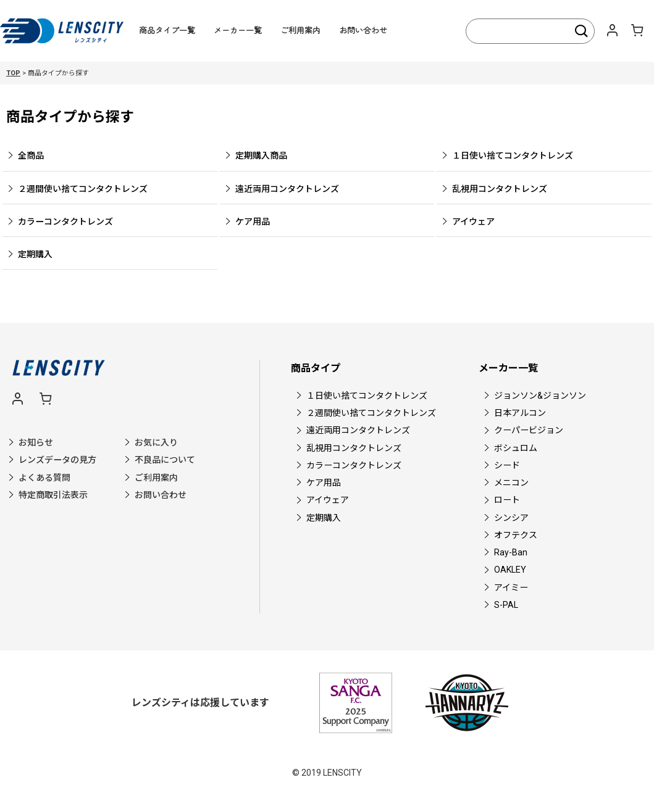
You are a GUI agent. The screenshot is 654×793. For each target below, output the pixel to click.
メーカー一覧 (238, 30)
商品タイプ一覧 (167, 30)
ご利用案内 (300, 30)
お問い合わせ (363, 30)
